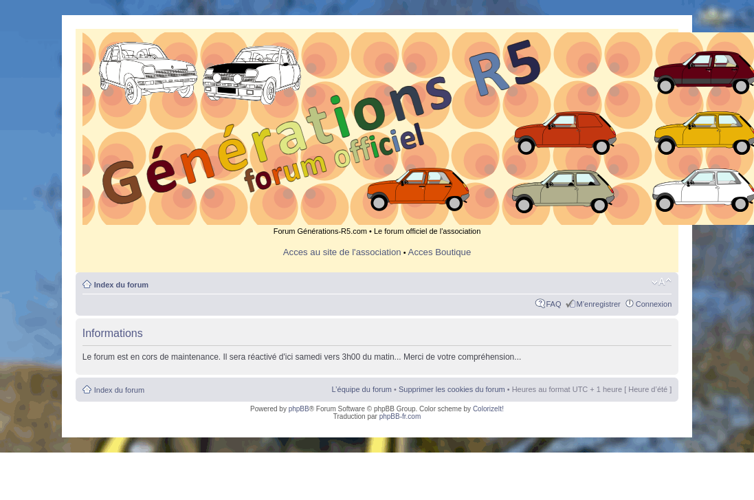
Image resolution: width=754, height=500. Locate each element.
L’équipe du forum (362, 389)
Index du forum (121, 285)
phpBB (299, 409)
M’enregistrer (599, 304)
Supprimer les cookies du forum (452, 389)
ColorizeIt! (488, 409)
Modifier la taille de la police (662, 282)
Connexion (654, 304)
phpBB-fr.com (400, 416)
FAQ (554, 304)
